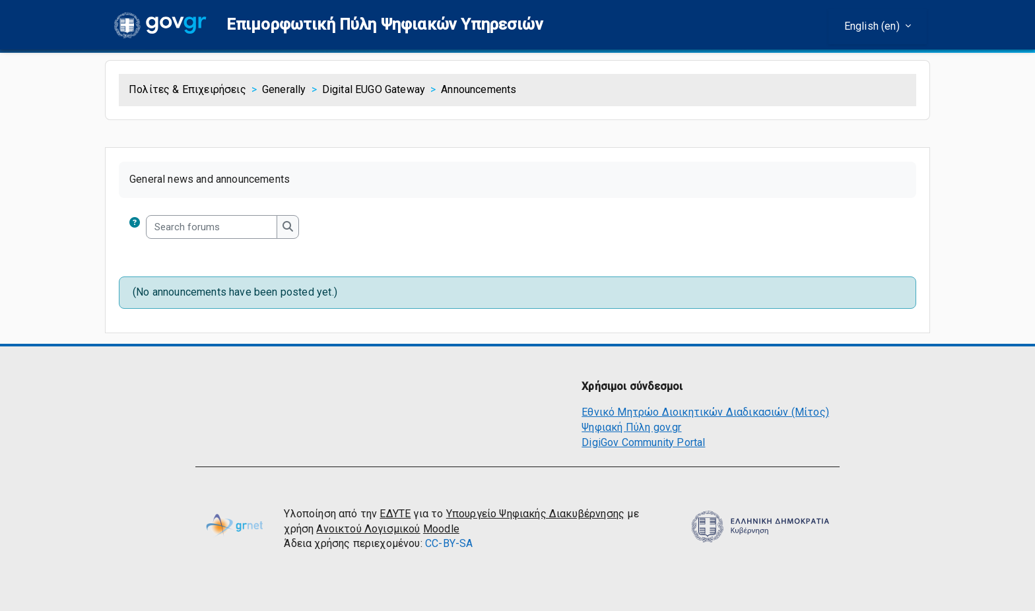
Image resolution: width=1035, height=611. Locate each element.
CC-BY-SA (449, 543)
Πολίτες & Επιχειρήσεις (187, 89)
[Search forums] (211, 227)
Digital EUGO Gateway (373, 89)
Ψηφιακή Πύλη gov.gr (631, 427)
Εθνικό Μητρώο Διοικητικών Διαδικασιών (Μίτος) (705, 412)
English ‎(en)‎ (873, 26)
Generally (284, 89)
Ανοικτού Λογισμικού (368, 529)
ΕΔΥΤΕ (395, 513)
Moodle (441, 529)
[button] (384, 24)
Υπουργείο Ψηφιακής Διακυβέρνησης (535, 513)
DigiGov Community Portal (643, 442)
